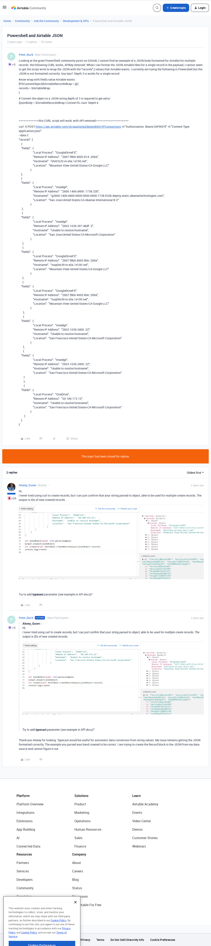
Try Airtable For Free (86, 905)
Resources (24, 854)
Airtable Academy (145, 804)
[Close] (75, 913)
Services (22, 871)
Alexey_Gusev (27, 485)
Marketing (81, 812)
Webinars (139, 846)
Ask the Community (46, 21)
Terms (100, 940)
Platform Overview (29, 804)
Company (79, 854)
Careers (77, 871)
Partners (22, 862)
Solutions (81, 795)
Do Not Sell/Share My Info (127, 940)
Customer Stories (145, 838)
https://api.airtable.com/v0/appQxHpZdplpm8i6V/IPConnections (78, 127)
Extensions (24, 821)
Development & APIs (76, 21)
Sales (78, 838)
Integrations (25, 812)
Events (137, 812)
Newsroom (80, 896)
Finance (80, 846)
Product (80, 804)
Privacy (85, 940)
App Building (25, 829)
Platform (23, 795)
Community (22, 21)
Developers (24, 879)
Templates (24, 896)
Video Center (141, 821)
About (76, 862)
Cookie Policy (58, 931)
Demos (137, 829)
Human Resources (87, 829)
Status (77, 888)
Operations (82, 821)
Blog (75, 879)
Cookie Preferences (162, 940)
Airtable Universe (28, 905)
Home (7, 21)
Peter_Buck (26, 55)
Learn (136, 795)
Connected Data (28, 846)
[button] (4, 8)
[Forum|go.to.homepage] (28, 8)
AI (18, 838)
